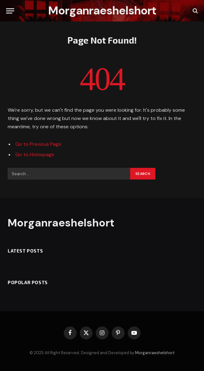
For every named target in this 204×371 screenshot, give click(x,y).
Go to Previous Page (38, 144)
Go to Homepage (34, 154)
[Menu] (10, 11)
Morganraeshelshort (154, 352)
